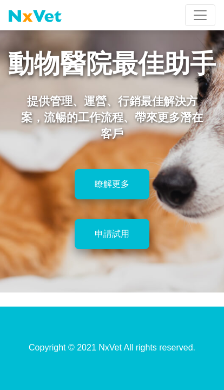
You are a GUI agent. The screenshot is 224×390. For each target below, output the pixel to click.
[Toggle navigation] (200, 15)
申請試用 (112, 233)
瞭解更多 (112, 183)
